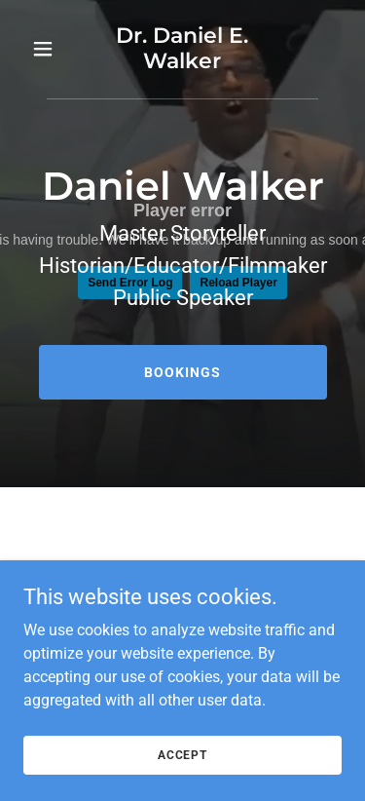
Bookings (182, 372)
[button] (47, 48)
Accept (182, 781)
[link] (182, 63)
